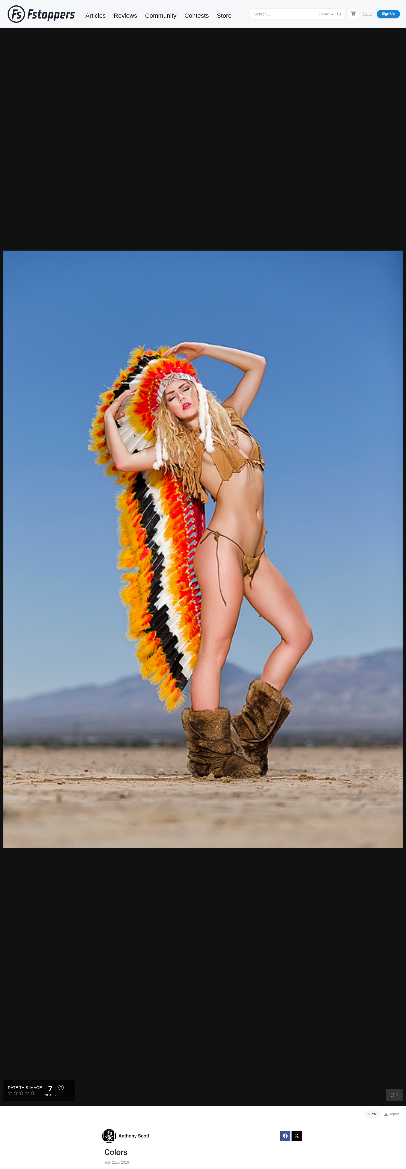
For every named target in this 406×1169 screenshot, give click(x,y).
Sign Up (388, 14)
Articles (95, 15)
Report (391, 1114)
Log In (367, 14)
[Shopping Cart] (353, 13)
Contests (196, 15)
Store (224, 15)
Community (160, 15)
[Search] (284, 14)
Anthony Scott (133, 1136)
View (372, 1114)
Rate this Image (25, 1087)
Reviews (125, 15)
